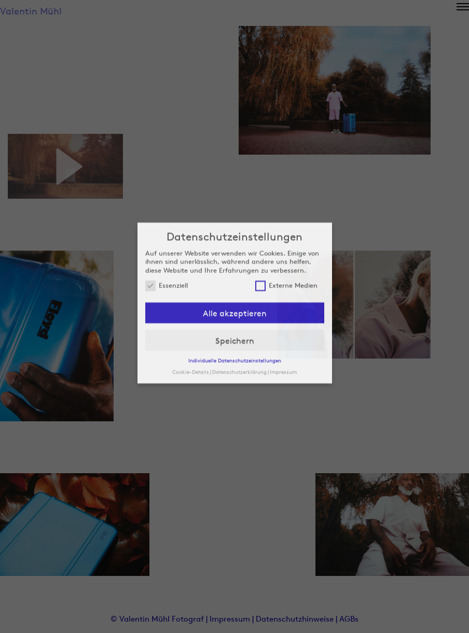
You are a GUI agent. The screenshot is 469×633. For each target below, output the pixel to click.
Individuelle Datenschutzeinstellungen (234, 310)
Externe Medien (286, 235)
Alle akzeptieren (235, 263)
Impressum (283, 321)
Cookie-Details (190, 321)
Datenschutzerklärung (239, 321)
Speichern (234, 290)
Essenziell (166, 235)
